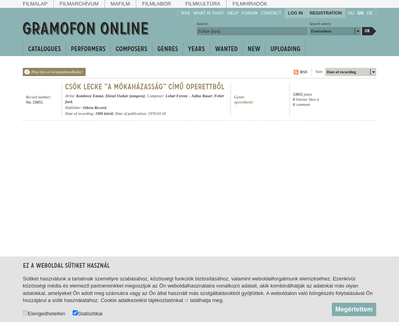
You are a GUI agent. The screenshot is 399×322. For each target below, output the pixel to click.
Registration (325, 13)
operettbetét (243, 102)
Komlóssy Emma (89, 96)
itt (187, 300)
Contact (271, 13)
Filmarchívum (79, 4)
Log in (295, 13)
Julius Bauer (201, 96)
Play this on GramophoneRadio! (56, 72)
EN (360, 13)
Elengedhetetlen (44, 313)
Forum (250, 13)
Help (233, 13)
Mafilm (120, 4)
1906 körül (104, 113)
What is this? (208, 13)
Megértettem (354, 309)
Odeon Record (94, 108)
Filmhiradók (249, 4)
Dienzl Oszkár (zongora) (125, 96)
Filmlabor (156, 4)
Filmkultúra (202, 4)
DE (370, 13)
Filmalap (35, 4)
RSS (185, 13)
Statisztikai (87, 313)
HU (351, 13)
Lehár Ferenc (177, 96)
